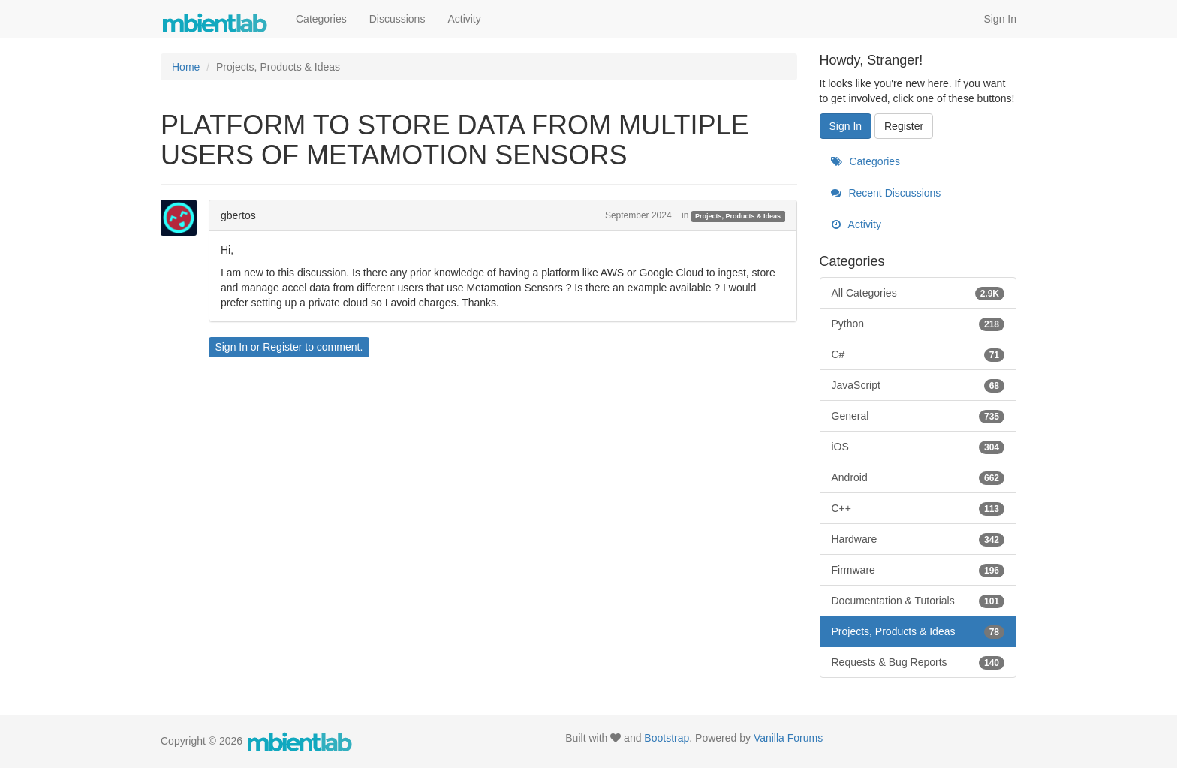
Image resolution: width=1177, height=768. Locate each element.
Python (918, 323)
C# (918, 354)
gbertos (238, 215)
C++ (918, 508)
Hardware (918, 539)
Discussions (397, 19)
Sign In (999, 19)
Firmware (918, 569)
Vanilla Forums (788, 738)
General (918, 415)
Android (918, 477)
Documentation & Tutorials (918, 600)
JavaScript (918, 385)
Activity (463, 19)
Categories (321, 19)
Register (282, 347)
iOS (918, 446)
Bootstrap (666, 738)
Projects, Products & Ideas (738, 216)
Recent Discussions (886, 193)
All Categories (918, 292)
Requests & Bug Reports (918, 662)
